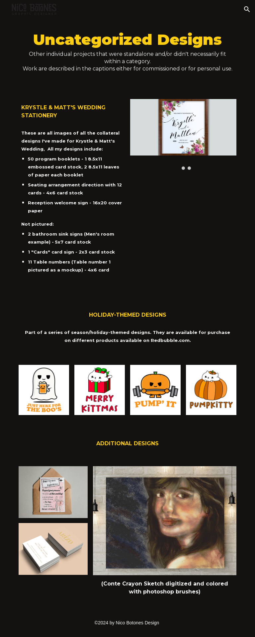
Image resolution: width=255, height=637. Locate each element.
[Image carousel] (183, 134)
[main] (127, 55)
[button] (247, 9)
